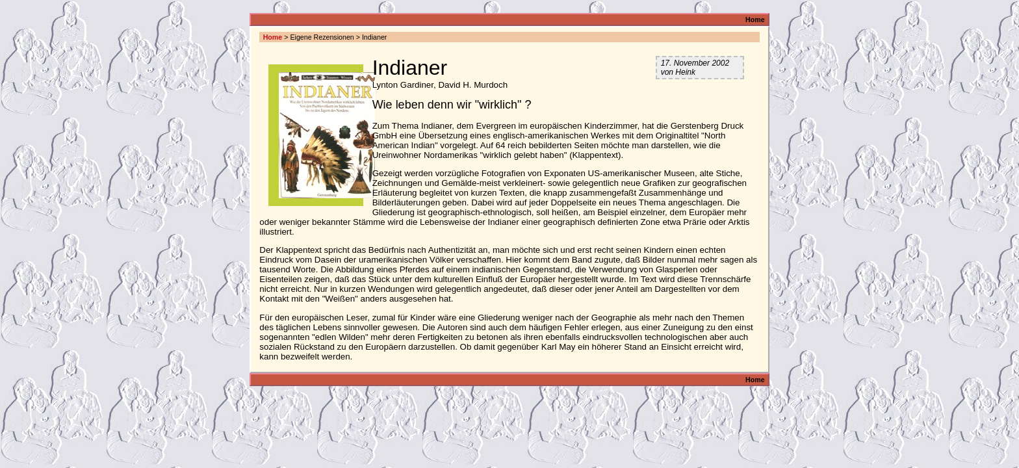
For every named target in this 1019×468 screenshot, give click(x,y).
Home (755, 19)
